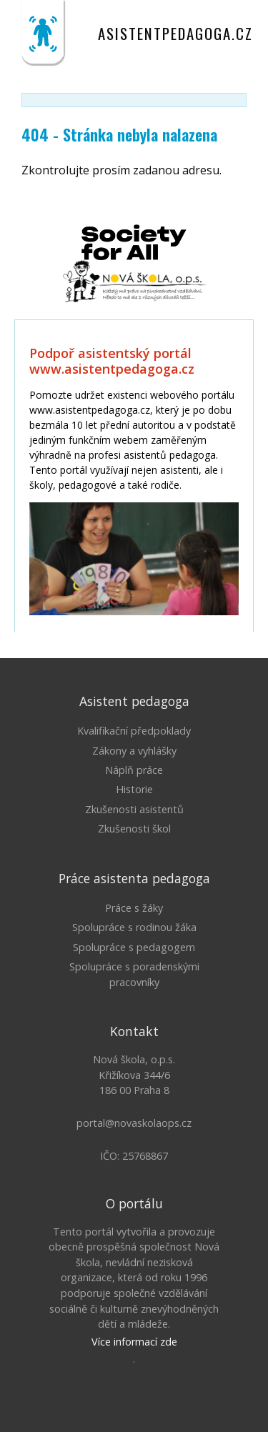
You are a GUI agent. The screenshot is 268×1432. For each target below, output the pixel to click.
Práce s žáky (134, 908)
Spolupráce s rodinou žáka (134, 927)
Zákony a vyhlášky (134, 750)
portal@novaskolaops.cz (134, 1123)
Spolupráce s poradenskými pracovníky (134, 974)
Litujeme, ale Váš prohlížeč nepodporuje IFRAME (134, 475)
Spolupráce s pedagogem (134, 947)
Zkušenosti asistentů (134, 809)
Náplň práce (134, 770)
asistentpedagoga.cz (175, 33)
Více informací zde (134, 1341)
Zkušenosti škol (134, 828)
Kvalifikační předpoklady (134, 730)
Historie (134, 789)
